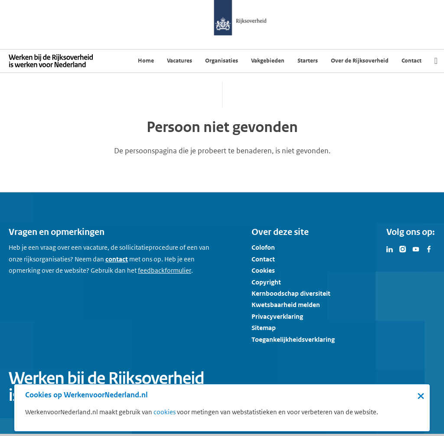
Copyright (266, 282)
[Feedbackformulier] (164, 270)
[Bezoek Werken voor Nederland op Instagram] (402, 248)
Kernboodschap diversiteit (290, 293)
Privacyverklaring (277, 316)
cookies (164, 412)
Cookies (263, 270)
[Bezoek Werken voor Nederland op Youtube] (415, 248)
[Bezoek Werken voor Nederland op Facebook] (428, 248)
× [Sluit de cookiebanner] (420, 396)
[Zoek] (436, 61)
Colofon (263, 247)
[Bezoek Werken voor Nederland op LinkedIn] (389, 248)
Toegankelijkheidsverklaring (293, 339)
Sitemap (263, 328)
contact (116, 259)
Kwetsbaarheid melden (285, 305)
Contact (263, 259)
